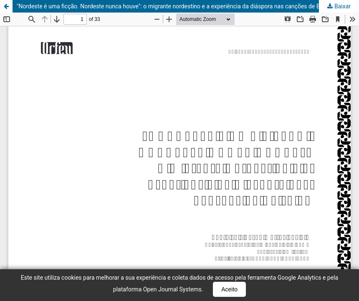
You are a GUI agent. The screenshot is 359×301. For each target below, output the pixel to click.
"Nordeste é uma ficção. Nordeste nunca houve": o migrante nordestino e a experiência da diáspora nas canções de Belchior (177, 6)
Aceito (229, 289)
